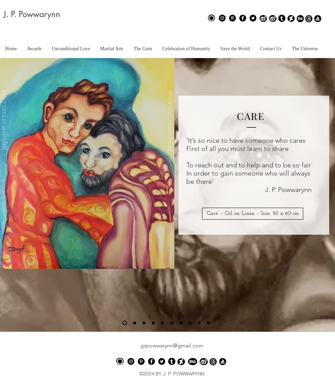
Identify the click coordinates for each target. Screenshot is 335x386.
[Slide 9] (199, 322)
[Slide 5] (162, 322)
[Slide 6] (171, 322)
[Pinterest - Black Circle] (232, 18)
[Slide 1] (124, 323)
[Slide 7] (180, 322)
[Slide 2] (134, 322)
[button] (252, 214)
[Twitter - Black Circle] (253, 18)
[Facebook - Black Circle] (242, 18)
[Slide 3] (144, 322)
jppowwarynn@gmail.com (172, 345)
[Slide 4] (153, 322)
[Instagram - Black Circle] (222, 18)
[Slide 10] (208, 322)
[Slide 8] (190, 322)
